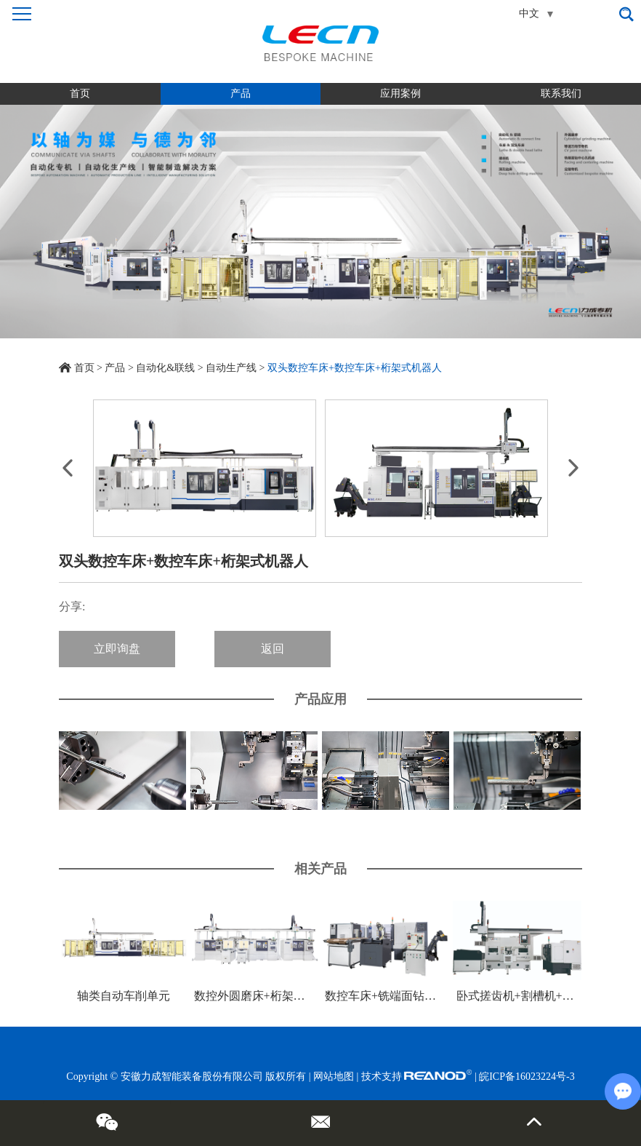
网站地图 (333, 1076)
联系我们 (561, 93)
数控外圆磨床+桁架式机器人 (267, 996)
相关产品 (320, 869)
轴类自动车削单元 (123, 996)
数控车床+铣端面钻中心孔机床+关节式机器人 (442, 996)
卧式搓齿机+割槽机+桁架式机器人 (544, 996)
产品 (240, 93)
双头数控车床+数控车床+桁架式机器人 (354, 367)
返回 (272, 648)
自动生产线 (231, 367)
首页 (80, 93)
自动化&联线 (165, 367)
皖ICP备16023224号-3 (526, 1076)
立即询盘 (117, 648)
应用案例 (400, 93)
